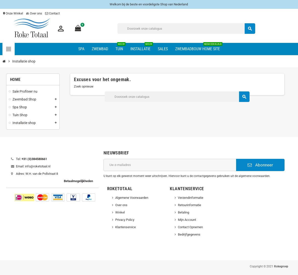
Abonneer (260, 164)
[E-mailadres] (169, 165)
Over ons (34, 13)
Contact (52, 13)
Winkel (120, 212)
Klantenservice (125, 227)
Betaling (183, 212)
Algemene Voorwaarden (131, 198)
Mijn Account (187, 220)
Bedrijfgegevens (189, 234)
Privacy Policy (124, 220)
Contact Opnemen (190, 227)
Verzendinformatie (190, 198)
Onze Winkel (12, 13)
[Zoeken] (186, 28)
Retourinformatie (189, 205)
